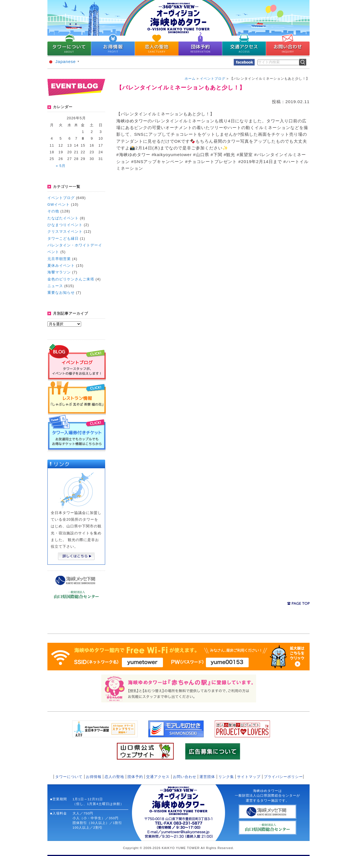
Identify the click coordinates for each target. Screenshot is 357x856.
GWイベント (58, 204)
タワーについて (69, 777)
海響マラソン (59, 272)
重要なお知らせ (61, 292)
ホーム (190, 78)
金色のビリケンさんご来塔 (70, 279)
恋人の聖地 (114, 777)
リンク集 (226, 777)
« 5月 (61, 166)
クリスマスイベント (65, 231)
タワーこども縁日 (63, 238)
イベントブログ (61, 198)
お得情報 (94, 777)
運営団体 (207, 777)
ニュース (55, 286)
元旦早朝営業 (59, 259)
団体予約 (135, 777)
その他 (53, 211)
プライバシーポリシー (283, 777)
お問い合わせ (184, 777)
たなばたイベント (63, 218)
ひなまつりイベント (65, 225)
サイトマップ (248, 777)
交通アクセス (158, 777)
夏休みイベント (61, 265)
